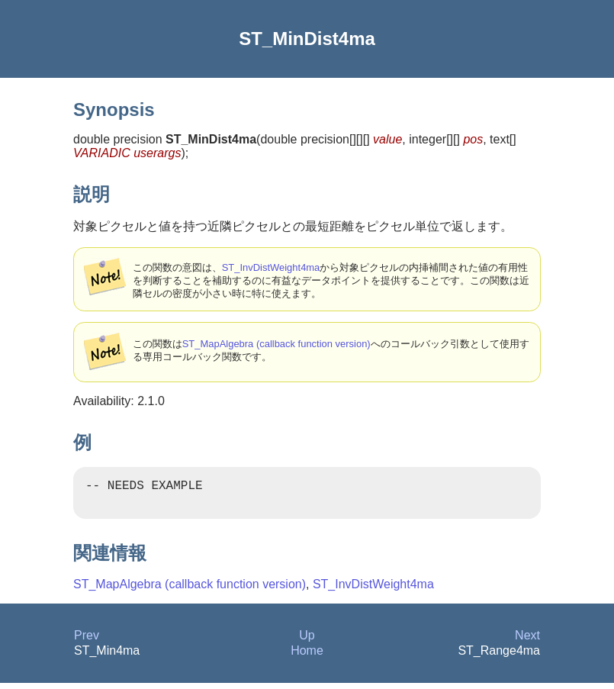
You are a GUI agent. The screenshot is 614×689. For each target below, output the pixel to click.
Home (307, 656)
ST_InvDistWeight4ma (271, 267)
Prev (86, 641)
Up (306, 641)
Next (527, 641)
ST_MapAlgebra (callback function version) (276, 343)
